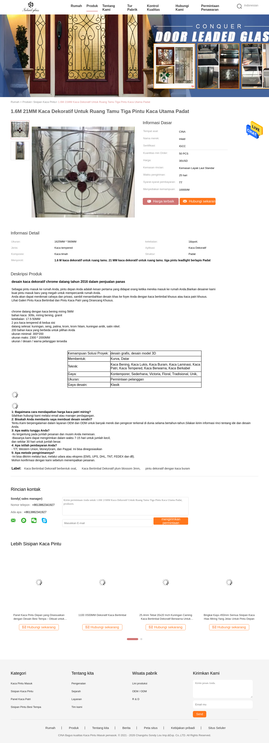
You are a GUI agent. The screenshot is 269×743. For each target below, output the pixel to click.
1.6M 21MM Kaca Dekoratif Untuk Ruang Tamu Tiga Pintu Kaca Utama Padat (104, 101)
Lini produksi (139, 683)
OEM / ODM (139, 691)
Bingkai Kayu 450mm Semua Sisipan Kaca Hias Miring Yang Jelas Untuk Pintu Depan (229, 616)
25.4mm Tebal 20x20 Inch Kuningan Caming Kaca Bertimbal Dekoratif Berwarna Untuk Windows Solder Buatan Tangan (165, 617)
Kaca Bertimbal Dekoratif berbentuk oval (50, 468)
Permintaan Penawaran (210, 7)
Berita (126, 727)
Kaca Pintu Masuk (21, 683)
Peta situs (151, 727)
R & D (135, 699)
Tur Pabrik (132, 7)
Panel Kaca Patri (21, 699)
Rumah (76, 6)
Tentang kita (100, 727)
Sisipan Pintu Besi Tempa (26, 707)
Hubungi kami (182, 7)
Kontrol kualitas (153, 7)
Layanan (76, 699)
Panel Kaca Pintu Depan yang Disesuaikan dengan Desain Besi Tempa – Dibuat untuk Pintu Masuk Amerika (39, 617)
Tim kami (76, 707)
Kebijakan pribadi (183, 727)
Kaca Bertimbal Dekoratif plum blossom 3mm (111, 468)
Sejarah (76, 691)
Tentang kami (108, 7)
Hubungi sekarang (199, 201)
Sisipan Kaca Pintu (22, 691)
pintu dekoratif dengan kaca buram (167, 468)
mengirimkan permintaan (171, 521)
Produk (92, 6)
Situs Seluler (217, 727)
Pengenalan (78, 683)
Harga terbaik (160, 201)
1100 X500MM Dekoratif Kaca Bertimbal (102, 615)
